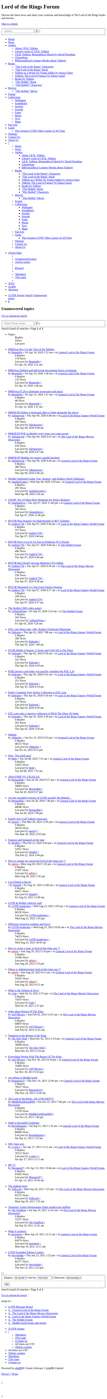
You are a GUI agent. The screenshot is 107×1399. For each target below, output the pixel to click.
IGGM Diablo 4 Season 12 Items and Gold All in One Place (40, 650)
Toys (17, 118)
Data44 (17, 885)
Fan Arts (12, 124)
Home (11, 39)
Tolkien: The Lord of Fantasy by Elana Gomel (40, 75)
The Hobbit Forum (71, 545)
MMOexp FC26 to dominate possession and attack (35, 391)
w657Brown (18, 1014)
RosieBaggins (19, 1125)
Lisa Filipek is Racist (19, 882)
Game (11, 127)
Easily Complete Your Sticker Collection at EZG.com (37, 692)
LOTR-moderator (21, 906)
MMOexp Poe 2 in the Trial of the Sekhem (31, 349)
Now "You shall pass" (20, 755)
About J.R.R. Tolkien (26, 48)
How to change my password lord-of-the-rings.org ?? (37, 861)
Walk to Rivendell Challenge (23, 1122)
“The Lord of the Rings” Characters (34, 66)
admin (15, 864)
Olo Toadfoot (19, 1210)
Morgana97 (18, 1168)
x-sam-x (16, 1147)
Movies (12, 88)
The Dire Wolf (19, 1038)
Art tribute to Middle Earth (22, 1077)
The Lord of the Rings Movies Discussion (76, 993)
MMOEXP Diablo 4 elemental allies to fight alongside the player (43, 412)
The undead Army (18, 1186)
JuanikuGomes (20, 481)
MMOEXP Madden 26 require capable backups (34, 457)
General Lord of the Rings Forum (76, 352)
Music (18, 115)
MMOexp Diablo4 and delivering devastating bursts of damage (42, 370)
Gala (14, 993)
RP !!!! (12, 1165)
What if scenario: (17, 1231)
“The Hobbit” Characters (28, 85)
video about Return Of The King (25, 1011)
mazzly (15, 821)
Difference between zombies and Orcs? (29, 924)
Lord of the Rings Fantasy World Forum (83, 415)
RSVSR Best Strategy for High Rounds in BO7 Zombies (39, 520)
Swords (19, 109)
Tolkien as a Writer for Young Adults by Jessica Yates (44, 72)
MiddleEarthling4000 (23, 1101)
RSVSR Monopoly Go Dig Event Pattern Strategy (35, 587)
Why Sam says (16, 1144)
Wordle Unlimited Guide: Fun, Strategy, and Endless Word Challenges (46, 478)
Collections (14, 97)
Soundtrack (21, 103)
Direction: (68, 1277)
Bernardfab (18, 779)
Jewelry (19, 106)
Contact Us (14, 137)
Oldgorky (17, 737)
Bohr (14, 758)
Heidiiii (16, 843)
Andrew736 (17, 524)
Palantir (12, 734)
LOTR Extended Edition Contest (26, 1252)
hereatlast (17, 1234)
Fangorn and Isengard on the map (26, 839)
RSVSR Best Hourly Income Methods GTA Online (35, 563)
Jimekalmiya (18, 502)
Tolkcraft (16, 1189)
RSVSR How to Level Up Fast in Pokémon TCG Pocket (38, 542)
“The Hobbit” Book (25, 82)
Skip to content (9, 23)
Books (11, 63)
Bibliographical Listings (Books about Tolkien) (40, 60)
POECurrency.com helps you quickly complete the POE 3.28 (41, 671)
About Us (13, 140)
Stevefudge (18, 1255)
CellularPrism (19, 611)
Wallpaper (20, 100)
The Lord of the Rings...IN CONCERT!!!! (31, 1098)
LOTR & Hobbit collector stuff (25, 903)
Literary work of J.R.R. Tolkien (32, 51)
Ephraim (16, 632)
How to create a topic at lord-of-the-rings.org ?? (34, 948)
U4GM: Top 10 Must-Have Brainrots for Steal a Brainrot (39, 499)
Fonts (18, 112)
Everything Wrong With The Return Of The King (34, 1056)
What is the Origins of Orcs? (23, 990)
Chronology (21, 57)
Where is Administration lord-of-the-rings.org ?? (34, 969)
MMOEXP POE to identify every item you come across (38, 433)
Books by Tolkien (24, 78)
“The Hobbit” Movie (26, 91)
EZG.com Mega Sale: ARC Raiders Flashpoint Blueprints (39, 629)
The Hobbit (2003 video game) (25, 608)
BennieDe (17, 352)
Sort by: (40, 1277)
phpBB (19, 1368)
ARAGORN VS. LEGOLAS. (24, 776)
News (11, 42)
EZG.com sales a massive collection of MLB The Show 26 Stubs (43, 713)
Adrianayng (17, 415)
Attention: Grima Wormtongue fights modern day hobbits (39, 1207)
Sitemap (12, 133)
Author (12, 45)
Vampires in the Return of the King (27, 1035)
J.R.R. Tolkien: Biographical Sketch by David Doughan (45, 54)
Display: (15, 1277)
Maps (18, 121)
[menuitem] (26, 259)
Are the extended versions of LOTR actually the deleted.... (39, 797)
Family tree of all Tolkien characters (27, 818)
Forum (11, 94)
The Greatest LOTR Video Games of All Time (40, 130)
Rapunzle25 (18, 1080)
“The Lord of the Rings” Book (31, 69)
